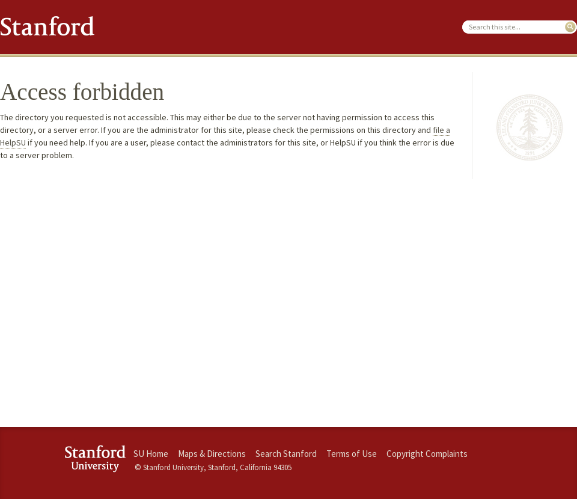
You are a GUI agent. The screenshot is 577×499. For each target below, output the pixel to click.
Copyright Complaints (427, 453)
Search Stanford (286, 453)
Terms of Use (351, 453)
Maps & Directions (212, 453)
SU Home (150, 453)
